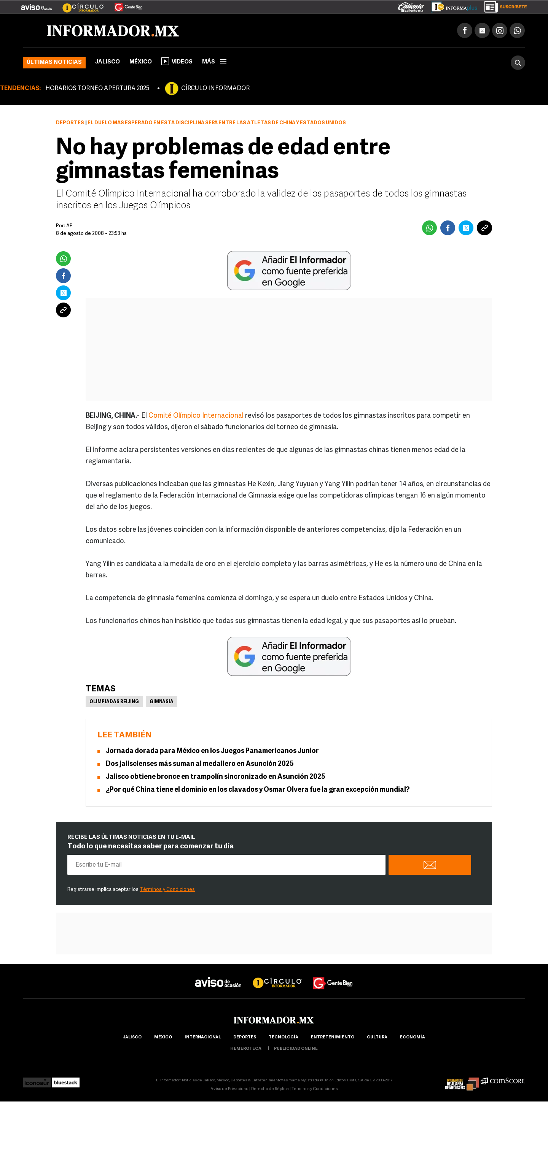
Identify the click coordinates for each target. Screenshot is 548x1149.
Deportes (70, 122)
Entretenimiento (332, 1037)
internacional (203, 1037)
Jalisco (107, 62)
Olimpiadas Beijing (114, 702)
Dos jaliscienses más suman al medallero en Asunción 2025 (200, 764)
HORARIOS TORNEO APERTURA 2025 (97, 89)
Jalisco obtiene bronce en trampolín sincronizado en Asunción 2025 (215, 777)
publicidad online (296, 1049)
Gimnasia (162, 702)
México (140, 62)
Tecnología (283, 1037)
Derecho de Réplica (270, 1089)
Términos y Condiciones (167, 889)
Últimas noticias (54, 62)
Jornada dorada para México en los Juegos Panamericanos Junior (212, 751)
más (214, 62)
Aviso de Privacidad (229, 1089)
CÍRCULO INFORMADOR (215, 89)
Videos (177, 61)
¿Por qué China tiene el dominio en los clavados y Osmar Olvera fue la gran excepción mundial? (257, 790)
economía (412, 1037)
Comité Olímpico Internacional (196, 416)
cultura (377, 1037)
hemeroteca (245, 1049)
